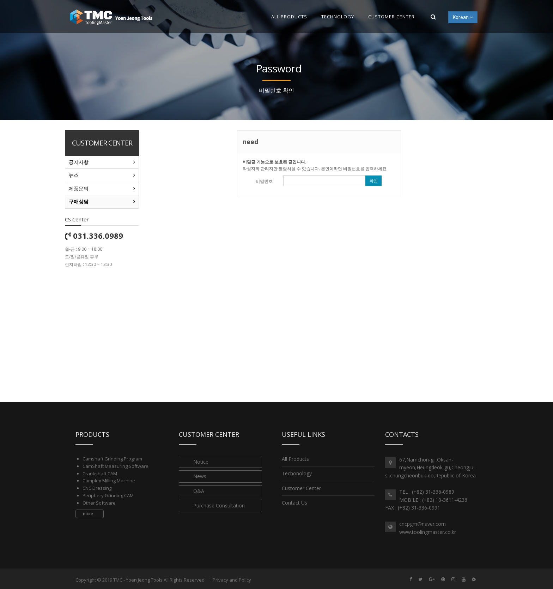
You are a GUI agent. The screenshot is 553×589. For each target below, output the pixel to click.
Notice (200, 461)
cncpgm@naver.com (422, 523)
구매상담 (79, 201)
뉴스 (74, 175)
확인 (373, 181)
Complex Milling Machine (109, 480)
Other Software (99, 503)
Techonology (297, 473)
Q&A (198, 491)
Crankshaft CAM (100, 473)
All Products (289, 16)
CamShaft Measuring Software (115, 466)
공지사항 (79, 162)
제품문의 (79, 188)
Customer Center (391, 16)
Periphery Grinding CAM (108, 495)
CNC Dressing (97, 488)
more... (89, 513)
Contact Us (294, 502)
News (199, 476)
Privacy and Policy (232, 580)
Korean (463, 17)
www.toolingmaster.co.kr (427, 532)
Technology (337, 16)
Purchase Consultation (219, 505)
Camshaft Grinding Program (112, 459)
